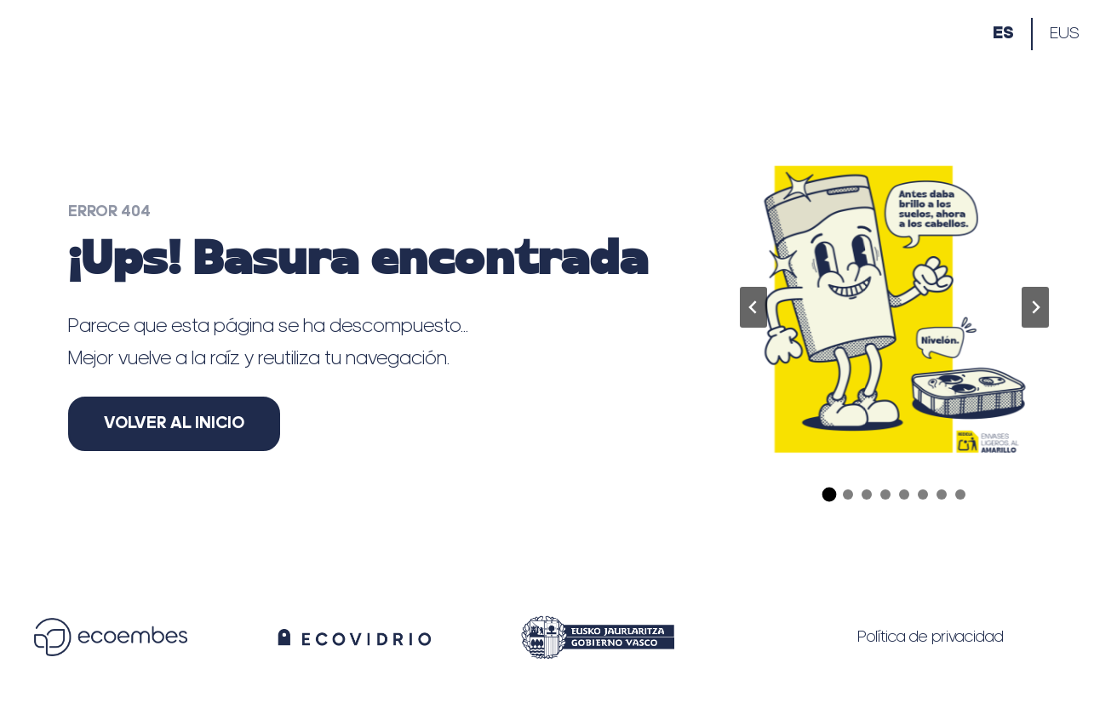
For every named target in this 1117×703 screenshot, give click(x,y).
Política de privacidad (930, 637)
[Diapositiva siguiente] (1035, 307)
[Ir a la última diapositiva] (753, 307)
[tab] (829, 494)
